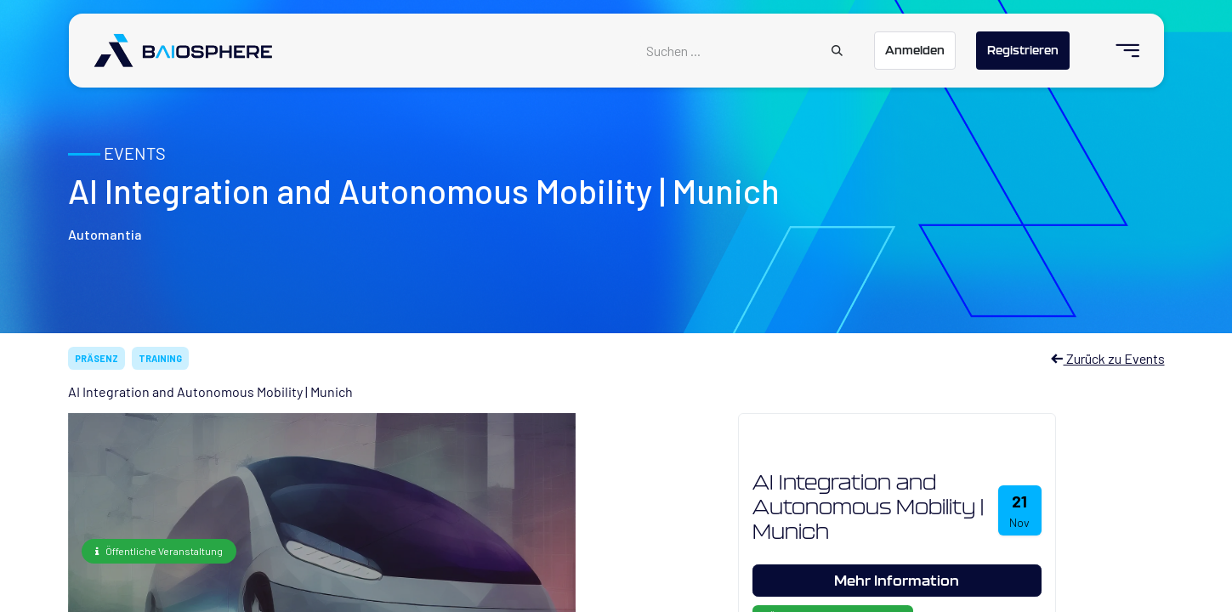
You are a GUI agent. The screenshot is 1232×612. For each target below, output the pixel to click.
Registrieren (1023, 50)
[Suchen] (837, 51)
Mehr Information (896, 580)
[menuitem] (1120, 50)
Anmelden (915, 50)
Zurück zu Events (1107, 358)
